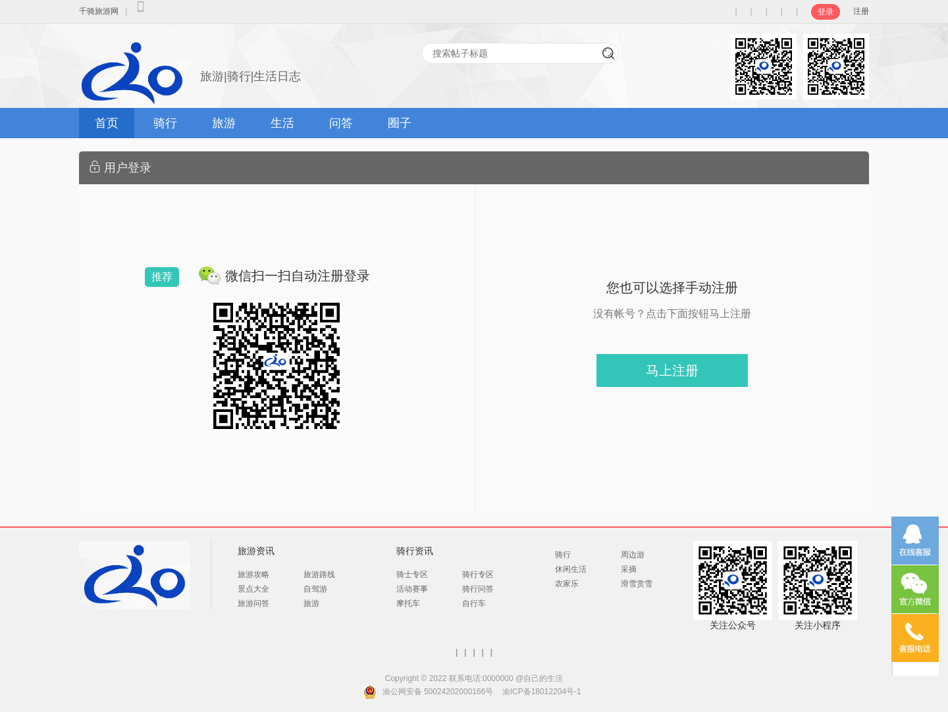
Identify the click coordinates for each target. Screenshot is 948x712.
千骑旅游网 (98, 11)
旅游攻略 (253, 574)
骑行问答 (478, 589)
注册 (861, 11)
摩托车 (408, 603)
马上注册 (672, 370)
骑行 (165, 123)
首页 (106, 123)
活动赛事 (412, 589)
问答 (341, 123)
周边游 (633, 554)
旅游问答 (253, 603)
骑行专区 (478, 574)
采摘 (629, 569)
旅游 (224, 123)
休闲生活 (571, 569)
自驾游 (315, 589)
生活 (282, 123)
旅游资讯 (256, 551)
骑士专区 (412, 574)
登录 (825, 11)
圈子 (399, 123)
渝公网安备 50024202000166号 (438, 691)
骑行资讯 (414, 551)
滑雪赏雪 (636, 583)
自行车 (474, 603)
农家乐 (567, 583)
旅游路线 (319, 574)
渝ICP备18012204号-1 (541, 691)
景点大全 (253, 589)
